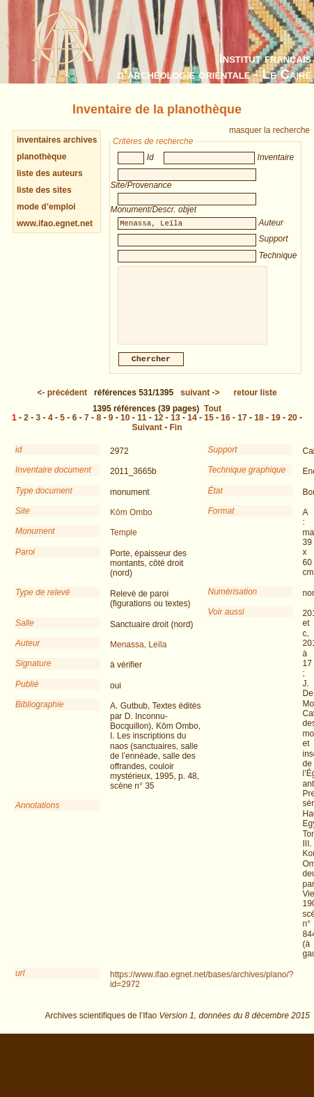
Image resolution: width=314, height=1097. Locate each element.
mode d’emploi (46, 207)
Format (221, 521)
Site (22, 521)
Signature (33, 673)
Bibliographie (39, 714)
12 (158, 427)
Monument (35, 541)
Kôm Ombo (131, 522)
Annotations (37, 815)
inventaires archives (57, 140)
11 (141, 427)
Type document (43, 500)
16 (225, 427)
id (18, 459)
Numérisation (233, 601)
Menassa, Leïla (138, 654)
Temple (123, 542)
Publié (26, 694)
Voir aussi (226, 621)
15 (208, 427)
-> (199, 402)
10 (124, 427)
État (215, 500)
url (19, 983)
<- (62, 402)
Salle (24, 633)
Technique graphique (247, 479)
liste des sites (44, 190)
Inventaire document (53, 479)
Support (222, 459)
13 (175, 427)
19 (275, 427)
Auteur (27, 653)
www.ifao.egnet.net (55, 223)
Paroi (25, 562)
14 (191, 427)
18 (258, 427)
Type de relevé (42, 602)
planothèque (41, 156)
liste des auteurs (50, 173)
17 (241, 427)
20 (292, 427)
